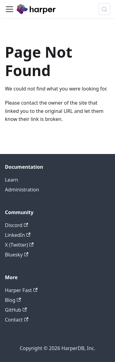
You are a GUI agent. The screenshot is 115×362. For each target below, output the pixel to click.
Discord (16, 225)
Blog (13, 300)
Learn (11, 179)
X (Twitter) (19, 244)
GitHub (16, 309)
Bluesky (16, 254)
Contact (16, 319)
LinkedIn (17, 235)
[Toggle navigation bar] (9, 9)
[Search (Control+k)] (104, 9)
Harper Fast (21, 290)
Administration (22, 189)
